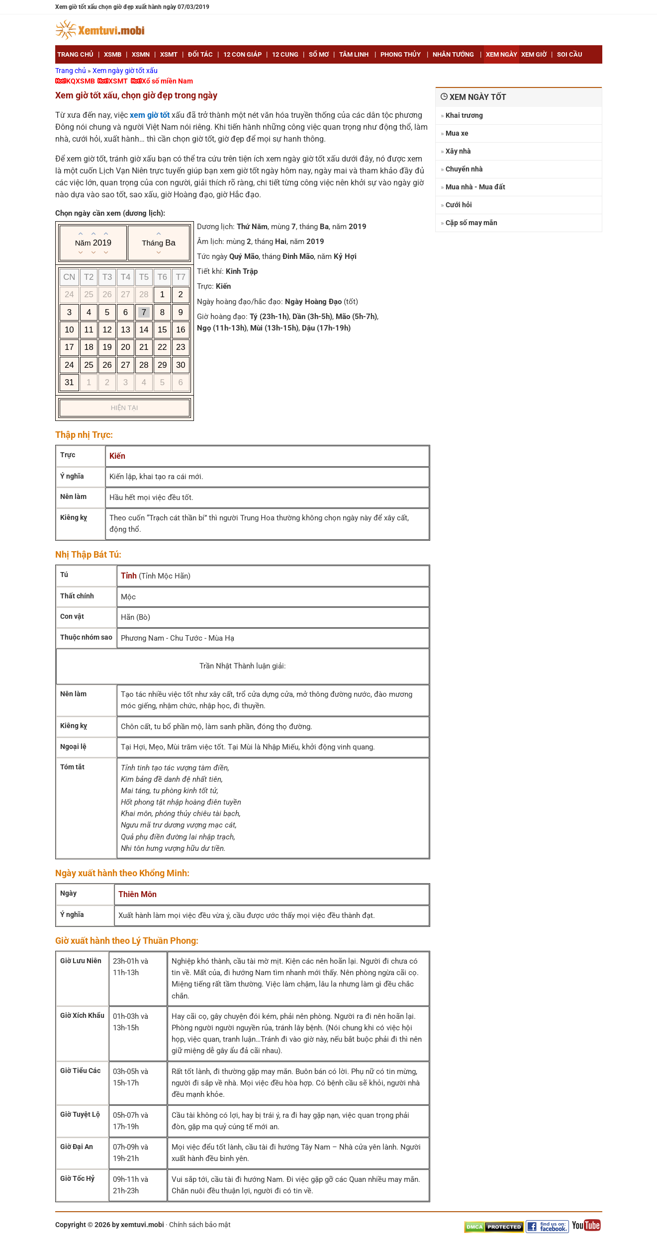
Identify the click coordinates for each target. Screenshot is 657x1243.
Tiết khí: (210, 271)
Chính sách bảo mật (200, 1225)
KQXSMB (80, 81)
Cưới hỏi (459, 205)
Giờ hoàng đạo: (222, 316)
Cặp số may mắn (471, 223)
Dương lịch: (216, 226)
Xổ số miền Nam (167, 81)
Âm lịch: (210, 241)
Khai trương (464, 115)
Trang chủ (71, 71)
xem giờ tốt (150, 115)
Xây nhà (458, 151)
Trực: (205, 286)
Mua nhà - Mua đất (475, 187)
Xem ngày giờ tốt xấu (125, 71)
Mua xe (457, 133)
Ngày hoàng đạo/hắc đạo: (240, 301)
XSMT (118, 81)
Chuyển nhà (464, 169)
